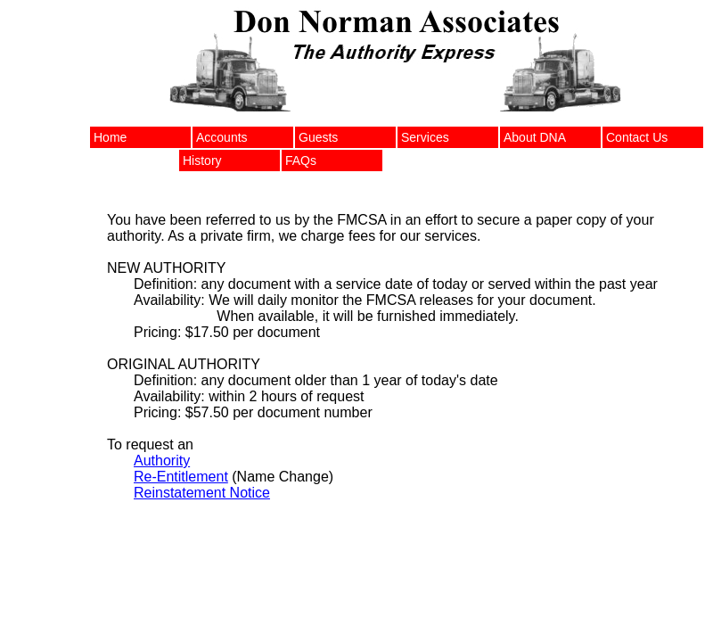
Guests (318, 137)
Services (425, 137)
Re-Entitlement (181, 476)
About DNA (535, 137)
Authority (162, 460)
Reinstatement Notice (202, 492)
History (202, 160)
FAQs (300, 160)
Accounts (222, 137)
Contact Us (637, 137)
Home (110, 137)
